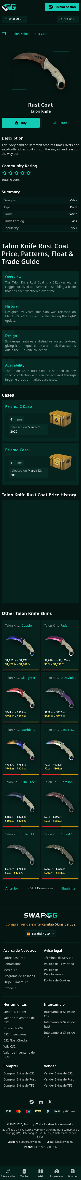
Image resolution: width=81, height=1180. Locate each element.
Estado (10, 988)
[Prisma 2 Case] (40, 421)
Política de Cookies (57, 980)
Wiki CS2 (9, 1046)
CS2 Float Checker (16, 1040)
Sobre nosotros (14, 958)
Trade (60, 123)
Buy (21, 123)
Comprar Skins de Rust (19, 1079)
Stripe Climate (15, 982)
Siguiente (68, 888)
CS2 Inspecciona (15, 1034)
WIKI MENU (13, 19)
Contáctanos (12, 964)
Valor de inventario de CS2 (19, 1020)
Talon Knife (20, 34)
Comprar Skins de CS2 (19, 1073)
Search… (67, 19)
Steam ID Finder (14, 1012)
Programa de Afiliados (19, 976)
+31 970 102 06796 (45, 1147)
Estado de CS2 (13, 1028)
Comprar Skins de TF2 (18, 1085)
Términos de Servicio (58, 958)
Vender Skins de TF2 (58, 1085)
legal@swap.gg (64, 1142)
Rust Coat (41, 34)
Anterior (11, 888)
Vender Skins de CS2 (58, 1073)
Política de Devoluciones (53, 972)
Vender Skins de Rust (59, 1079)
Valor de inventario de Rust (19, 1054)
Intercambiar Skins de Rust (59, 1024)
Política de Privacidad (59, 964)
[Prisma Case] (40, 464)
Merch (10, 970)
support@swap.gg (30, 1142)
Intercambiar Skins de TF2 (59, 1034)
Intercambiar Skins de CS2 (59, 1014)
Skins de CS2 (65, 924)
